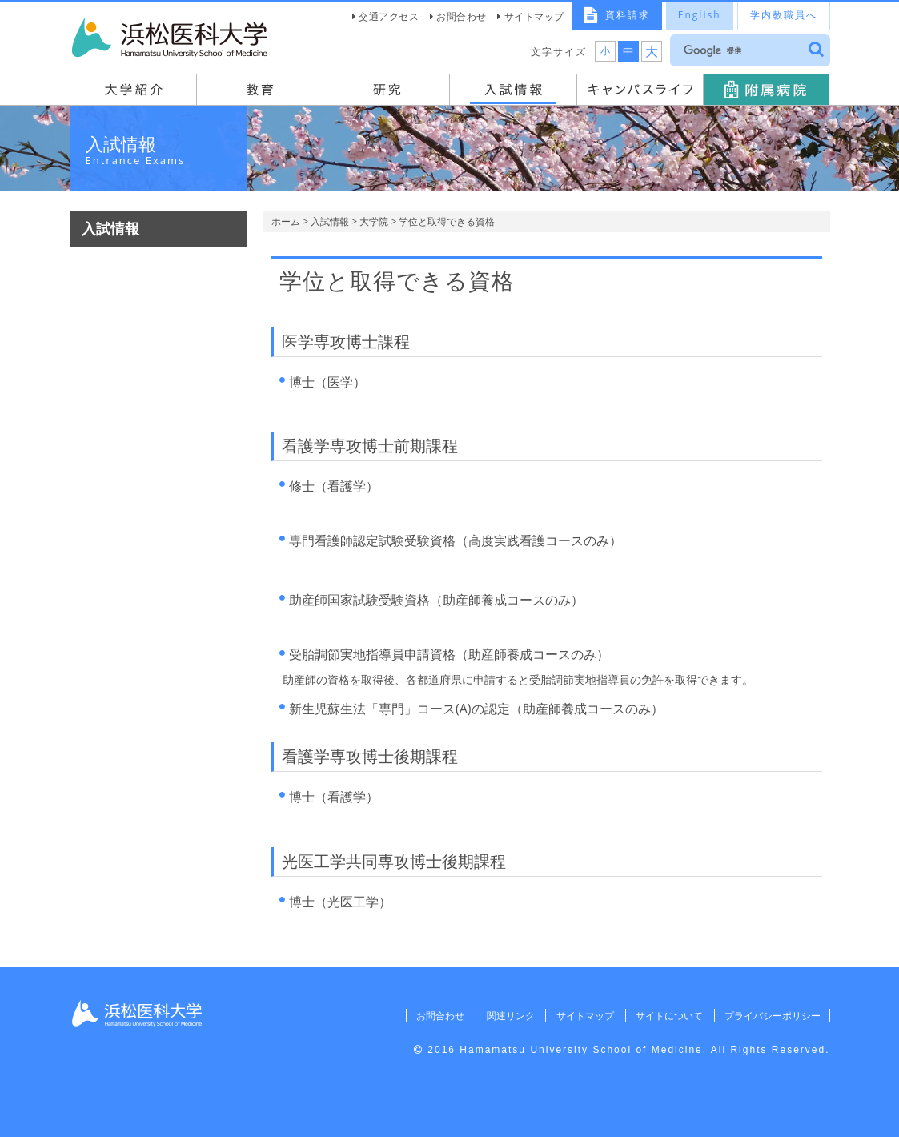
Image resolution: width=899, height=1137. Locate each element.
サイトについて (666, 1015)
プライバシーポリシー (772, 1015)
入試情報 (330, 221)
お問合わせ (461, 16)
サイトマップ (534, 16)
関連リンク (506, 1015)
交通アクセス (389, 16)
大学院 (373, 221)
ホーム (285, 221)
